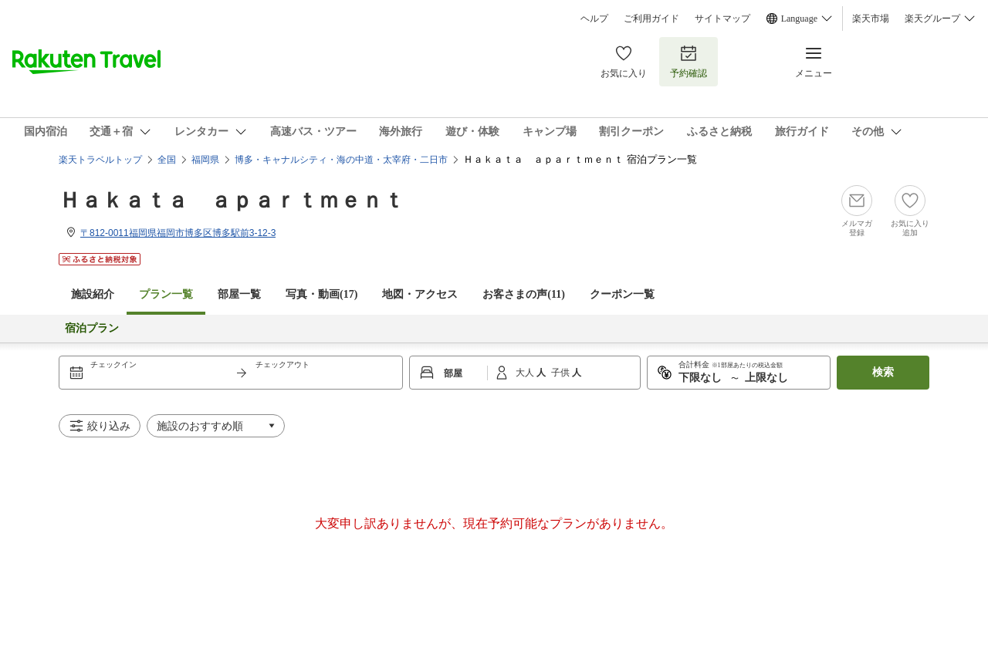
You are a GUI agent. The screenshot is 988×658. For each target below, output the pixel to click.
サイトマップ (722, 18)
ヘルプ (594, 18)
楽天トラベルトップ (100, 159)
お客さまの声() (523, 294)
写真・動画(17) (321, 294)
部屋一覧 (239, 294)
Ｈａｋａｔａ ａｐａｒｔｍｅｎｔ (231, 200)
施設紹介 (92, 294)
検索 (883, 372)
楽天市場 (870, 18)
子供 (561, 372)
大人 (526, 372)
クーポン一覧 (622, 294)
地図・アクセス (420, 294)
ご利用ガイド (651, 18)
